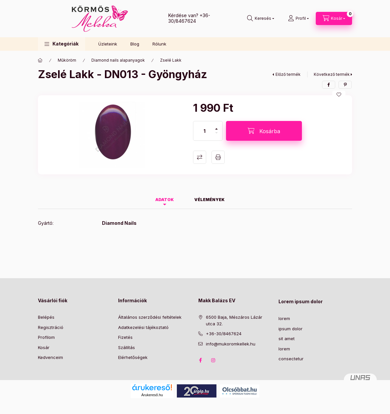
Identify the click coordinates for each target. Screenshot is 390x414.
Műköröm (67, 60)
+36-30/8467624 (189, 18)
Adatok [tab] (164, 199)
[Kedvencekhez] (338, 95)
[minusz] (216, 135)
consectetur (291, 358)
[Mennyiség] (204, 130)
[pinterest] (345, 85)
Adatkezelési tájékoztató (143, 327)
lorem (284, 318)
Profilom (46, 337)
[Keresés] (260, 18)
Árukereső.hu (152, 395)
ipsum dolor (290, 328)
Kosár (43, 347)
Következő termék (332, 74)
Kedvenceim (50, 357)
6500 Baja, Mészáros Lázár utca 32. (234, 320)
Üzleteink (107, 43)
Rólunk (159, 43)
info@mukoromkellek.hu (230, 343)
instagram (213, 360)
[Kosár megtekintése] (334, 18)
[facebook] (328, 85)
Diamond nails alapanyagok (118, 60)
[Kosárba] (264, 131)
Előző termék (288, 74)
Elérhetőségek (132, 357)
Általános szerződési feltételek (149, 317)
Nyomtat (218, 157)
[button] (61, 44)
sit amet (286, 338)
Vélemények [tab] (209, 199)
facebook (200, 360)
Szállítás (126, 347)
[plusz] (216, 126)
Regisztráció (50, 327)
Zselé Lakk (170, 60)
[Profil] (298, 18)
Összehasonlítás (199, 157)
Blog (134, 43)
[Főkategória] (40, 60)
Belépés (46, 317)
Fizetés (125, 337)
